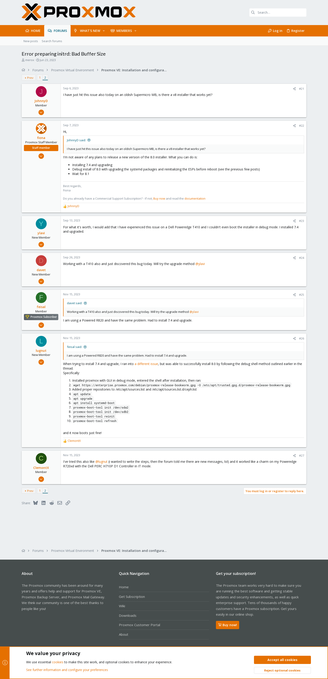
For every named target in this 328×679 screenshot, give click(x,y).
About (123, 634)
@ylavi (200, 264)
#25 (301, 295)
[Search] (277, 12)
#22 (301, 125)
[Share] (294, 89)
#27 (301, 455)
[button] (104, 31)
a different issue (146, 364)
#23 (301, 221)
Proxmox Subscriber (44, 317)
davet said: (74, 303)
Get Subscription (132, 596)
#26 (301, 338)
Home (124, 587)
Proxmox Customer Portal (139, 624)
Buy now (159, 198)
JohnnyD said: (76, 140)
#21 (301, 89)
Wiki (122, 606)
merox (29, 60)
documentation (194, 198)
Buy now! (227, 625)
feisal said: (74, 347)
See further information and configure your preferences (67, 670)
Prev (30, 78)
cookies (57, 662)
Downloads (127, 615)
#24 (301, 258)
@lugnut (101, 461)
